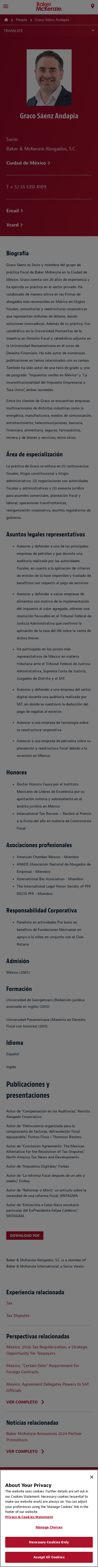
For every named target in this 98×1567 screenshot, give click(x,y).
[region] (49, 1518)
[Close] (91, 1477)
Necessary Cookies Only (49, 1542)
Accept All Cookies (48, 1557)
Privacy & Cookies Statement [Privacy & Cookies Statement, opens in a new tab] (29, 1517)
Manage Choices (49, 1527)
